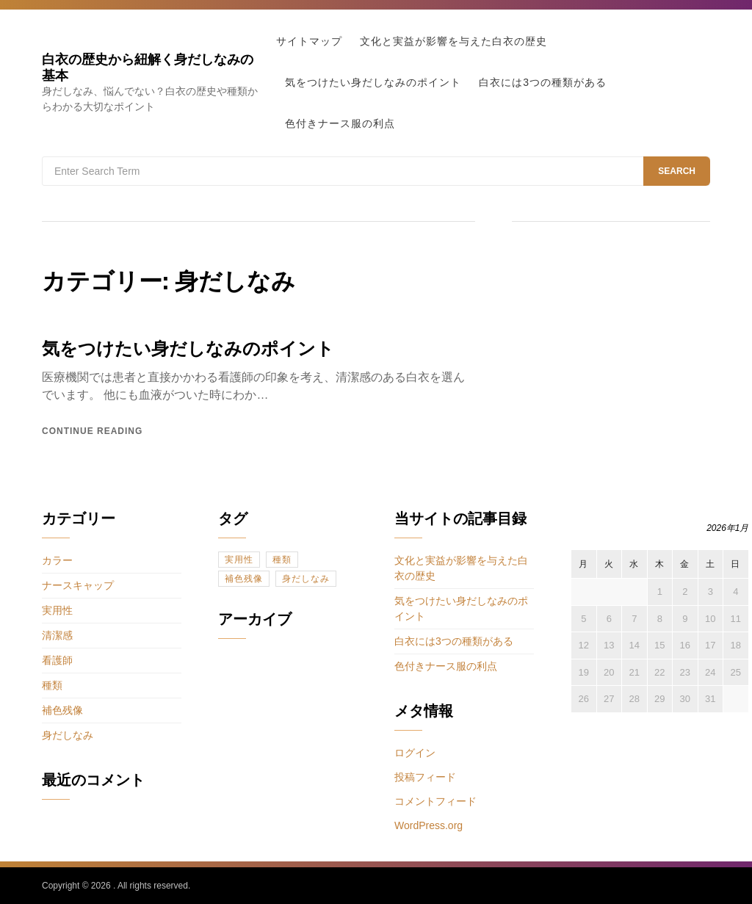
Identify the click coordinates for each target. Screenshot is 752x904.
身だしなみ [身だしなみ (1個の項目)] (306, 579)
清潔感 (57, 635)
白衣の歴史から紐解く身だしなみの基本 (147, 67)
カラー (57, 560)
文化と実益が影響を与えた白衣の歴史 (453, 41)
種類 (52, 685)
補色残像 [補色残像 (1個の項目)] (244, 579)
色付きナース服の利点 (340, 123)
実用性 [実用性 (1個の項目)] (239, 559)
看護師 (57, 660)
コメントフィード (435, 801)
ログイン (414, 753)
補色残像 (62, 710)
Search (676, 171)
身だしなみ (67, 735)
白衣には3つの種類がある (543, 82)
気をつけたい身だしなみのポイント (373, 82)
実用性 (57, 610)
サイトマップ (309, 41)
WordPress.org (428, 825)
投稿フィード (425, 777)
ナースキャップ (78, 585)
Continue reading (92, 431)
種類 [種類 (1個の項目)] (282, 559)
